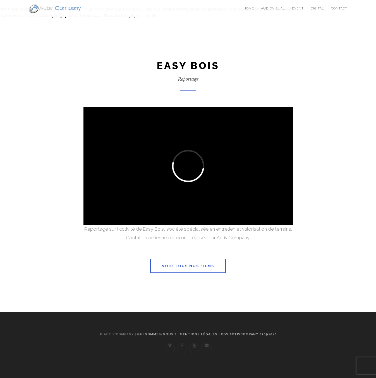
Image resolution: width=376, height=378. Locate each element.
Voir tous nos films (188, 266)
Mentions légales (198, 337)
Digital (317, 8)
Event (298, 8)
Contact (339, 8)
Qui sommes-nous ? (156, 337)
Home (249, 8)
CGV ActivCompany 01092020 (249, 337)
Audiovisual (273, 8)
